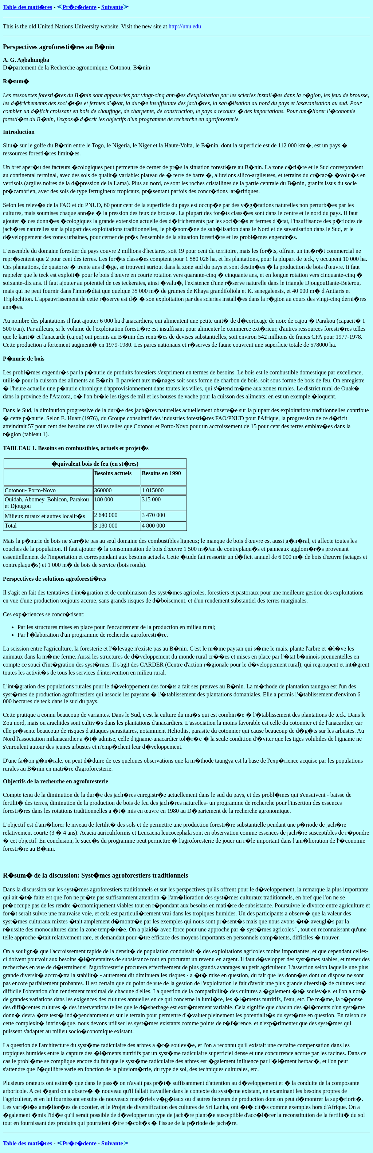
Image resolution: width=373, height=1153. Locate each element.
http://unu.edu (185, 26)
